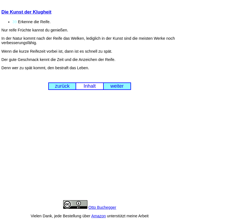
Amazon (98, 216)
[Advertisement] (89, 149)
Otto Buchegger (102, 207)
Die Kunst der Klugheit (26, 12)
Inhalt (90, 86)
